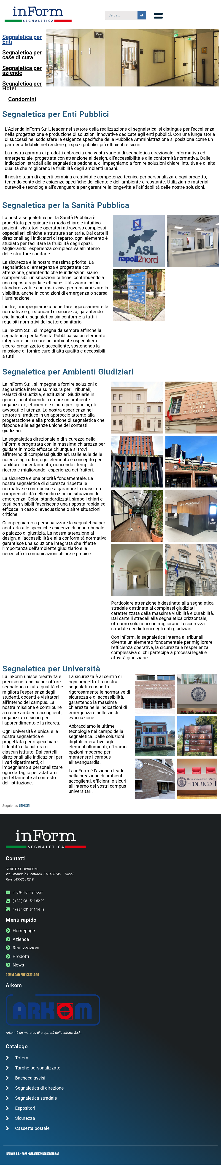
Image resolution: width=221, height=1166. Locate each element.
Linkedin (24, 807)
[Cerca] (141, 15)
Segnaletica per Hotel (22, 87)
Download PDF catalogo (22, 976)
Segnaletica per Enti (22, 40)
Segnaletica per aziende (22, 72)
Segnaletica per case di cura (22, 56)
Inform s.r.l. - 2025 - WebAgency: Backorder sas (32, 1155)
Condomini (22, 100)
